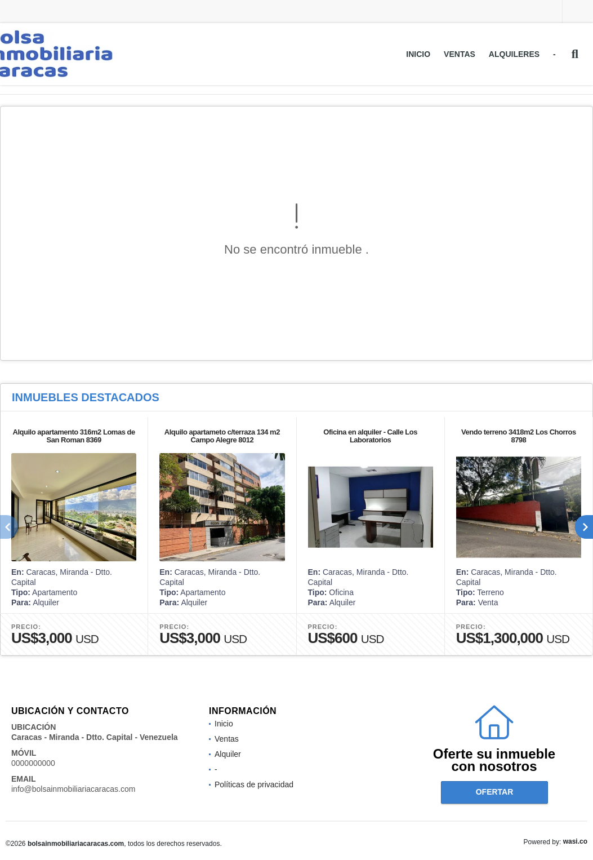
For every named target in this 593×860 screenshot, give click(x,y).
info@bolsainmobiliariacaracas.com (73, 788)
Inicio (418, 54)
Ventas (459, 54)
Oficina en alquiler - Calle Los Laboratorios (370, 436)
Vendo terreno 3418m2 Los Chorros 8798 (518, 436)
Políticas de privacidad (254, 784)
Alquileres (514, 54)
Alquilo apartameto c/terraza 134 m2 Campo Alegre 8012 (222, 436)
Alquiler (228, 754)
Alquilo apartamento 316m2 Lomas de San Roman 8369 (74, 436)
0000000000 (33, 763)
